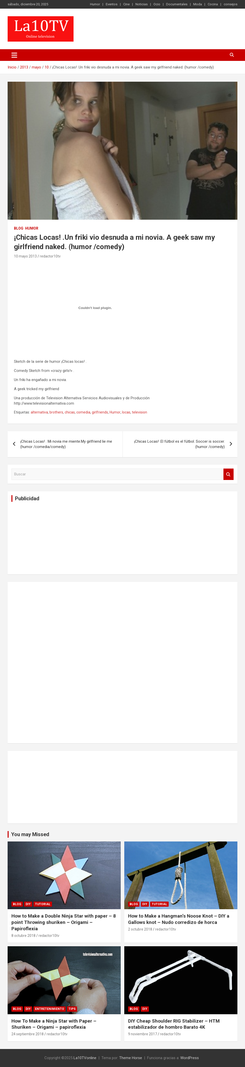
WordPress (189, 1058)
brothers (56, 412)
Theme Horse (130, 1058)
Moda (197, 4)
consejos (230, 4)
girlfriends (100, 412)
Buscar (228, 474)
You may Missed (30, 834)
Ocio (156, 4)
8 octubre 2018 (23, 936)
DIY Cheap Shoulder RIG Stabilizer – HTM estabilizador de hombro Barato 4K (174, 1024)
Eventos (111, 4)
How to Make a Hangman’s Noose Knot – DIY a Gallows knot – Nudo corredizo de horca (178, 919)
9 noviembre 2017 (142, 1034)
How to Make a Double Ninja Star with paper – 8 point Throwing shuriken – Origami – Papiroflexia (63, 922)
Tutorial (42, 904)
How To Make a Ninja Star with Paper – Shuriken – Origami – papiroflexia (53, 1024)
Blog (18, 228)
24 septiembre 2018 (27, 1034)
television (139, 412)
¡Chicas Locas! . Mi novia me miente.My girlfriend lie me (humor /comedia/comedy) (66, 444)
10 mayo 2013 (25, 256)
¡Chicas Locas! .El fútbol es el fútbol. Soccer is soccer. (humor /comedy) (179, 444)
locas (126, 412)
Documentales (176, 4)
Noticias (141, 4)
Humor (95, 4)
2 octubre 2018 (140, 929)
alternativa (39, 412)
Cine (126, 4)
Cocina (213, 4)
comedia (83, 412)
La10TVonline (85, 1058)
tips (72, 1009)
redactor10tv (50, 256)
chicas (70, 412)
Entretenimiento (49, 1009)
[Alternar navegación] (14, 55)
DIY (28, 904)
